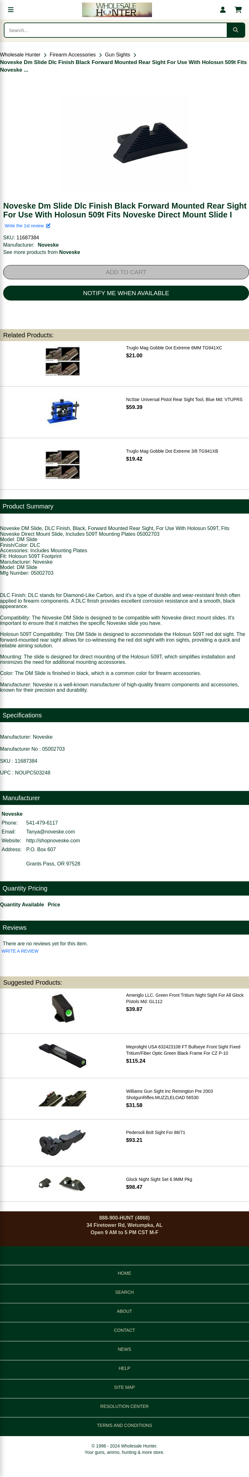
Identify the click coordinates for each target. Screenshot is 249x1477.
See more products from (41, 252)
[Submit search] (236, 30)
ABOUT (124, 1311)
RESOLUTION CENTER (124, 1406)
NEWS (124, 1349)
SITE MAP (124, 1387)
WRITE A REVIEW (20, 951)
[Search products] (115, 30)
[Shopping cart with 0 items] (238, 10)
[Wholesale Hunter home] (116, 10)
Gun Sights (117, 54)
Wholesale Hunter (20, 54)
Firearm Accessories (73, 54)
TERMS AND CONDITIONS (124, 1425)
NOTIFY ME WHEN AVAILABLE (126, 293)
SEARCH (124, 1292)
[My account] (223, 10)
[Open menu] (11, 10)
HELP (124, 1368)
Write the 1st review (28, 225)
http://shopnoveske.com (53, 840)
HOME (124, 1273)
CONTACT (124, 1330)
